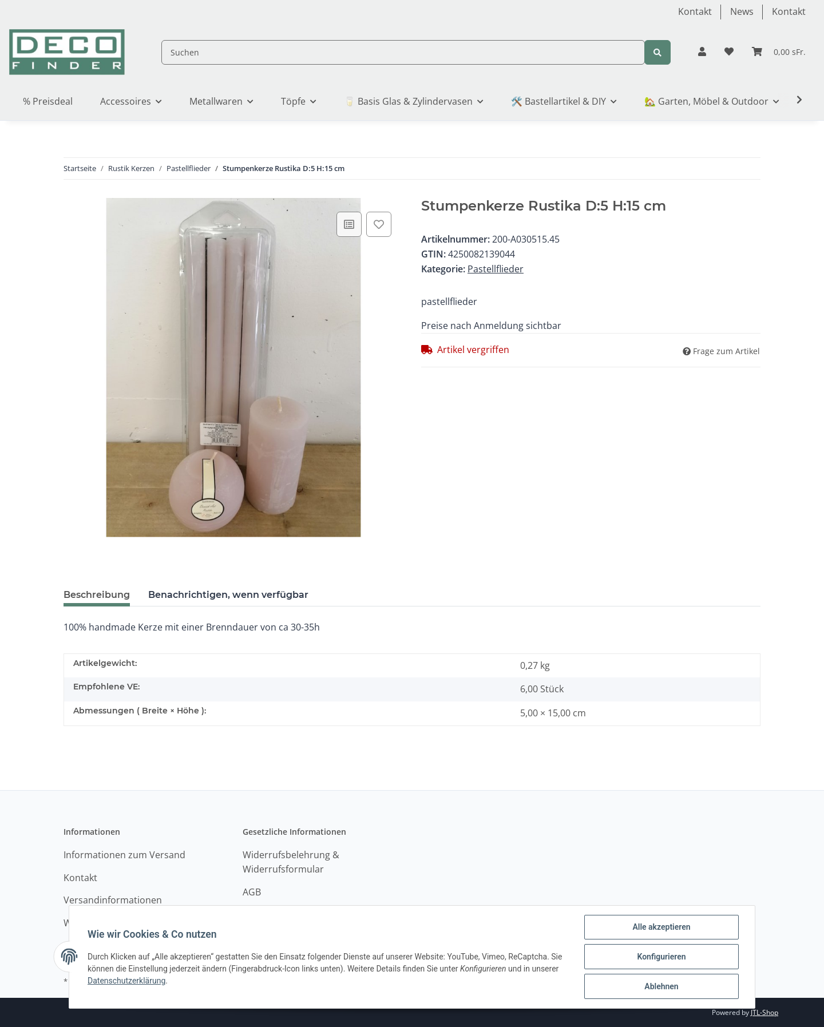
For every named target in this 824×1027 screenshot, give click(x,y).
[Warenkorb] (779, 52)
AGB (252, 892)
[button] (702, 52)
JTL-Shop (764, 1012)
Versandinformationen (113, 900)
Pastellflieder (496, 269)
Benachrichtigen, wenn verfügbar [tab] (228, 594)
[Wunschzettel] (729, 52)
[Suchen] (403, 52)
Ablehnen (661, 986)
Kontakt (695, 11)
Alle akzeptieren (661, 926)
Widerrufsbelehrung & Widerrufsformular (291, 862)
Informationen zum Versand (124, 854)
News (742, 11)
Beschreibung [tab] (97, 594)
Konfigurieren (661, 956)
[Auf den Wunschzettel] (378, 224)
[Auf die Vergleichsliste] (349, 224)
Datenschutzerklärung (126, 980)
